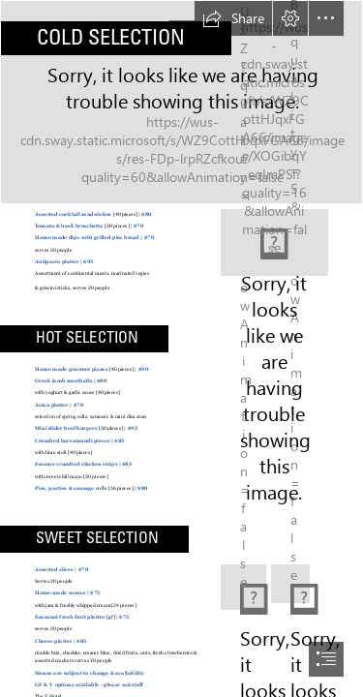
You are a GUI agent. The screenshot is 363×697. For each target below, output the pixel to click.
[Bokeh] (181, 102)
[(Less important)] (243, 587)
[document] (181, 348)
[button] (233, 18)
